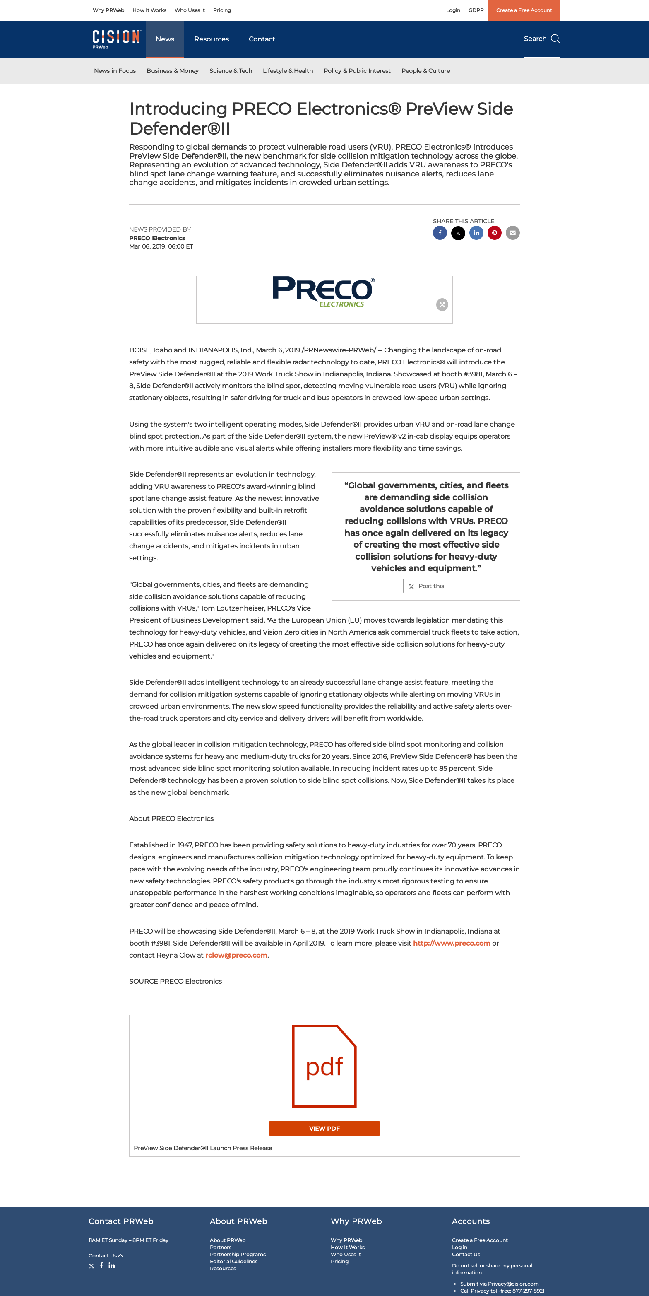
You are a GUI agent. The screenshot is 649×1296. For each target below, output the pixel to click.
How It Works (149, 10)
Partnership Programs (238, 1254)
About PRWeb (227, 1240)
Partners (220, 1247)
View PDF (324, 1128)
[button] (324, 291)
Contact (262, 39)
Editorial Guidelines (233, 1261)
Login (453, 10)
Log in (459, 1247)
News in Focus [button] (115, 71)
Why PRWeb (108, 10)
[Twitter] (92, 1265)
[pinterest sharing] (495, 234)
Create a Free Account (524, 10)
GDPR (476, 10)
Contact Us (106, 1256)
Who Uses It (190, 10)
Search (542, 39)
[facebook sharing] (440, 234)
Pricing (222, 10)
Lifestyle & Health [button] (288, 71)
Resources (211, 39)
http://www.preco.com (451, 943)
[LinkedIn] (111, 1265)
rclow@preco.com (236, 955)
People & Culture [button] (425, 71)
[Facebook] (101, 1265)
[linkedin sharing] (476, 234)
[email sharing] (513, 234)
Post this (426, 586)
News (165, 39)
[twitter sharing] (458, 234)
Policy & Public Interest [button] (357, 71)
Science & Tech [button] (230, 71)
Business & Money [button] (173, 71)
